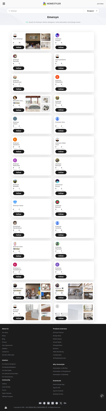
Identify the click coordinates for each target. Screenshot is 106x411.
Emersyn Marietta (16, 60)
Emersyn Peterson (58, 268)
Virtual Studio (57, 342)
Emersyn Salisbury (16, 143)
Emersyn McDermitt (59, 81)
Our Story (5, 332)
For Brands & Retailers (9, 367)
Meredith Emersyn (18, 100)
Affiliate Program (7, 396)
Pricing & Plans (57, 345)
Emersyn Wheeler (58, 102)
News (4, 336)
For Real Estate (6, 370)
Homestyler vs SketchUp (60, 374)
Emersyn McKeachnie (17, 81)
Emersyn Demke (16, 310)
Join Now (100, 3)
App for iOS (56, 388)
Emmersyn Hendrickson (17, 227)
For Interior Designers (9, 364)
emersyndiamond (60, 60)
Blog (3, 339)
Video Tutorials (6, 393)
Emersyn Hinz (60, 122)
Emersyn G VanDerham (17, 268)
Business (55, 348)
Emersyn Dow (18, 246)
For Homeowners (7, 377)
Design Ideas (57, 336)
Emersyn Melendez (16, 164)
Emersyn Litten (18, 288)
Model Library (57, 339)
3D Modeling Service (59, 358)
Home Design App (58, 384)
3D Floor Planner (58, 332)
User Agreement (7, 345)
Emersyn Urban (16, 123)
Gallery (4, 384)
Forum (4, 390)
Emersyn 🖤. (59, 288)
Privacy (4, 342)
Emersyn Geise (18, 206)
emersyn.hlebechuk (60, 143)
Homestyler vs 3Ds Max (60, 368)
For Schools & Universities (10, 374)
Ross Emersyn (18, 39)
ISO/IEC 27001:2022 (8, 355)
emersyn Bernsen (58, 164)
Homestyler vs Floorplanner (62, 371)
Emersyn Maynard (58, 248)
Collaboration (57, 355)
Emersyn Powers (58, 39)
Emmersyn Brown (59, 185)
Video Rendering (58, 352)
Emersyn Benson (58, 206)
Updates (4, 348)
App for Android (58, 391)
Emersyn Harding (58, 227)
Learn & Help (6, 387)
